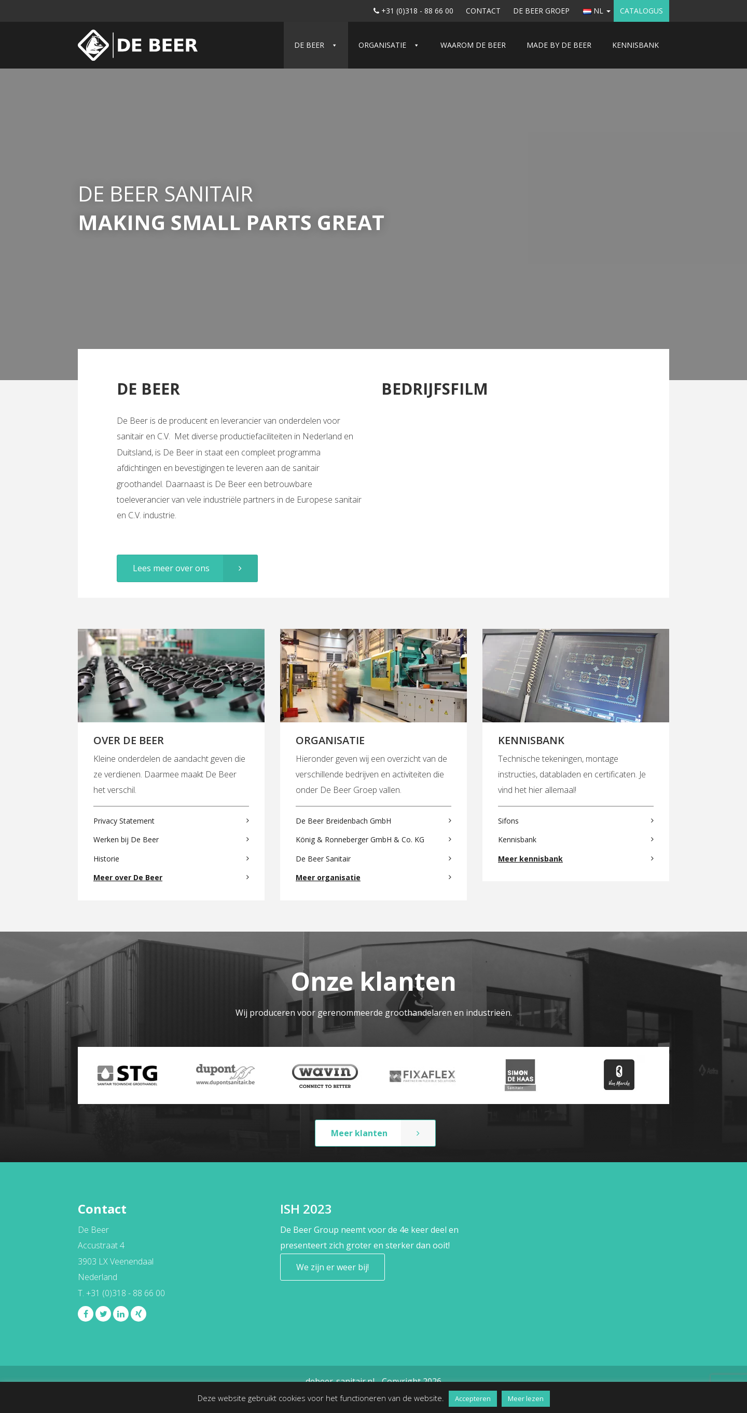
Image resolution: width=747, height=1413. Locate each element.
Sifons (508, 821)
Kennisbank (635, 45)
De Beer (309, 45)
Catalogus (641, 11)
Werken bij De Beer (126, 839)
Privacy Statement (124, 821)
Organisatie (382, 45)
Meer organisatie (328, 877)
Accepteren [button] (473, 1398)
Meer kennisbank (530, 859)
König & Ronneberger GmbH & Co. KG (360, 839)
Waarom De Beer (473, 45)
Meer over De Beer (127, 877)
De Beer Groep (541, 11)
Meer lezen (526, 1398)
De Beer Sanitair (323, 859)
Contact (483, 11)
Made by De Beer (559, 45)
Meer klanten (359, 1133)
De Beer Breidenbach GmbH (343, 821)
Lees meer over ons (171, 568)
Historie (106, 859)
